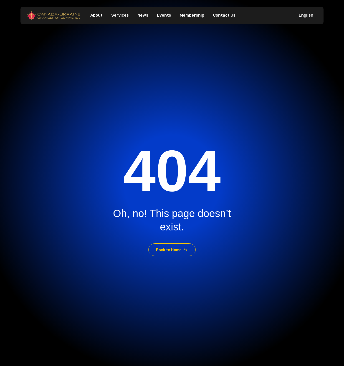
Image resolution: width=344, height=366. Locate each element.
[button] (172, 249)
